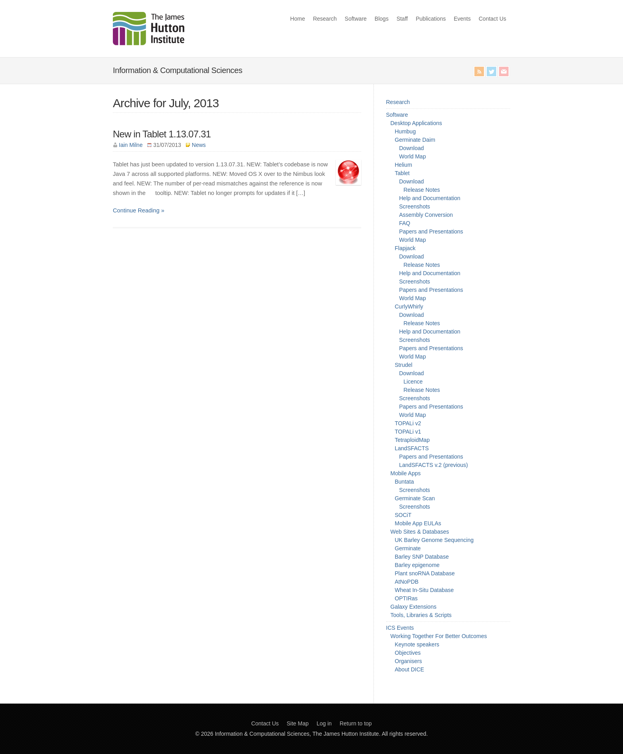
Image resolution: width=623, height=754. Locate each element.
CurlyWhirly (409, 306)
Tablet (402, 173)
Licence (413, 381)
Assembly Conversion (426, 215)
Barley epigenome (417, 565)
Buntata (404, 481)
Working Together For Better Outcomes (439, 636)
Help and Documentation (429, 198)
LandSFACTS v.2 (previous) (433, 465)
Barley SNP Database (422, 556)
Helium (403, 165)
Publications (431, 18)
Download (411, 148)
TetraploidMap (412, 440)
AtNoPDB (407, 582)
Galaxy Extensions (414, 607)
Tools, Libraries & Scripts (421, 615)
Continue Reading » (138, 210)
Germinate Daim (415, 140)
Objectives (408, 653)
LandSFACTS (412, 448)
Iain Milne (131, 145)
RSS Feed (479, 71)
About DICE (409, 669)
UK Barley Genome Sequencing (434, 540)
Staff (402, 18)
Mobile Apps (406, 473)
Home (297, 18)
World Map (412, 156)
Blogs (382, 18)
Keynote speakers (417, 644)
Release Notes (422, 190)
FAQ (404, 223)
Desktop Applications (416, 123)
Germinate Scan (415, 498)
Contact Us (492, 18)
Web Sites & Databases (420, 531)
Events (462, 18)
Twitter (491, 71)
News (199, 145)
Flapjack (405, 248)
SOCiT (403, 515)
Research (325, 18)
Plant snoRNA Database (425, 573)
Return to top (356, 723)
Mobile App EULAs (418, 523)
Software (356, 18)
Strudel (403, 365)
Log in (324, 723)
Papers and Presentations (431, 231)
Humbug (405, 131)
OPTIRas (406, 598)
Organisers (408, 661)
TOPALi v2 (408, 423)
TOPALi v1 (408, 431)
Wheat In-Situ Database (424, 590)
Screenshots (414, 206)
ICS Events (400, 628)
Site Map (298, 723)
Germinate (408, 548)
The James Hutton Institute (345, 734)
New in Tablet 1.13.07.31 (162, 134)
